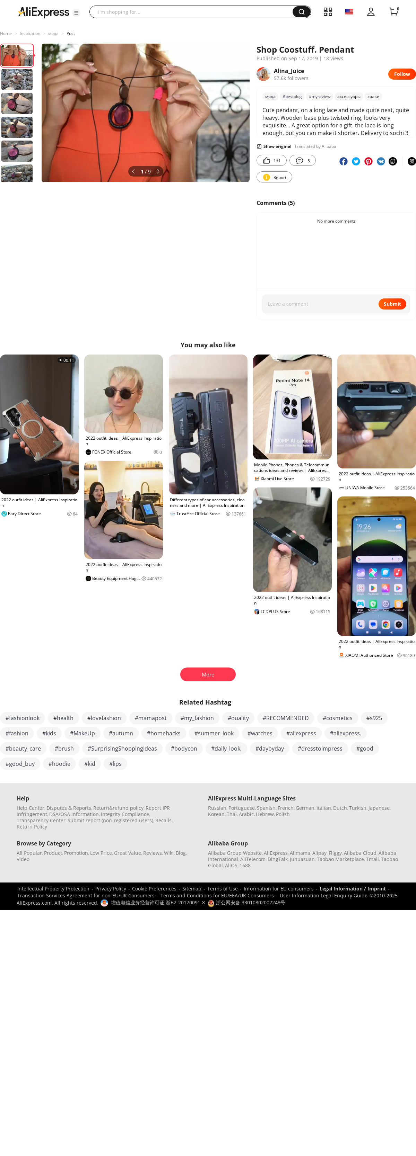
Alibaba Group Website (235, 853)
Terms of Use (222, 888)
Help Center (30, 808)
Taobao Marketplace (340, 859)
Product (53, 853)
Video (23, 859)
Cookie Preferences (154, 888)
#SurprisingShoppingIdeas (122, 748)
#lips (115, 764)
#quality (238, 718)
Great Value (127, 853)
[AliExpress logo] (44, 12)
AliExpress (276, 853)
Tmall (372, 859)
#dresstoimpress (320, 748)
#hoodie (59, 764)
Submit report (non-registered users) (110, 820)
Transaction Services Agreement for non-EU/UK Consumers (86, 895)
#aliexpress (301, 733)
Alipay (319, 853)
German (305, 808)
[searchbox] (194, 12)
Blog (181, 853)
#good (364, 748)
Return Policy (32, 826)
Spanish (266, 808)
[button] (76, 13)
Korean (216, 814)
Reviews (152, 853)
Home (6, 33)
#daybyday (269, 748)
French (286, 808)
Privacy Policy (110, 888)
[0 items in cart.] (393, 11)
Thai (232, 814)
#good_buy (20, 764)
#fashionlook (23, 718)
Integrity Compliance (125, 814)
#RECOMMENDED (286, 718)
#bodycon (184, 748)
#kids (49, 733)
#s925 (374, 718)
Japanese (379, 808)
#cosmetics (338, 718)
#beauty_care (23, 748)
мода (53, 33)
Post (71, 33)
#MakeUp (82, 733)
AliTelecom (253, 859)
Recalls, (164, 820)
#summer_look (214, 733)
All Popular (29, 853)
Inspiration (30, 33)
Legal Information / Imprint (353, 888)
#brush (64, 748)
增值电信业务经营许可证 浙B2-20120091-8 (158, 902)
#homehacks (164, 733)
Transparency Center (41, 820)
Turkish (357, 808)
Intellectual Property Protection (53, 888)
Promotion (76, 853)
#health (63, 718)
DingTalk (278, 859)
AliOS (231, 865)
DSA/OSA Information (74, 814)
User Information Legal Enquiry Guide (323, 895)
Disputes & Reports (68, 808)
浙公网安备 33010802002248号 (246, 902)
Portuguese (241, 808)
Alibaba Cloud (360, 853)
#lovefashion (104, 718)
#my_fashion (197, 718)
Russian (217, 808)
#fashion (17, 733)
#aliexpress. (345, 733)
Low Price (101, 853)
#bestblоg (292, 96)
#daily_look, (226, 748)
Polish (283, 814)
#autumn (121, 733)
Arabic (246, 814)
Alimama (300, 853)
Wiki (169, 853)
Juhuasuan (302, 859)
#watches (260, 733)
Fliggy (335, 853)
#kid (89, 764)
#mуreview (319, 96)
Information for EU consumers (279, 888)
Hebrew (265, 814)
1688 (245, 865)
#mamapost (151, 718)
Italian (324, 808)
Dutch (340, 808)
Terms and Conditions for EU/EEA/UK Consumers (217, 895)
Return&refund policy (118, 808)
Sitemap (191, 888)
